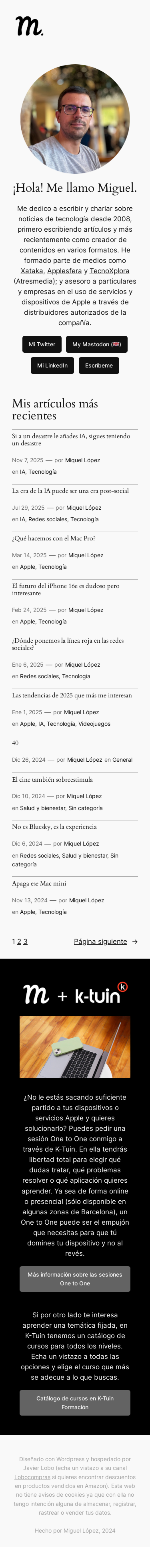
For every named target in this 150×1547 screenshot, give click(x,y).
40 (15, 743)
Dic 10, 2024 (28, 795)
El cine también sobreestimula (52, 780)
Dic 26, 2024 (29, 759)
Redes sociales (47, 519)
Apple (27, 566)
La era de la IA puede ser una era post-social (70, 491)
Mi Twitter (42, 344)
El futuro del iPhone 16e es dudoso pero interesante (66, 590)
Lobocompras (32, 1477)
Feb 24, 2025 (29, 609)
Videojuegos (94, 723)
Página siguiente (106, 941)
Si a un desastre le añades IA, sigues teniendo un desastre (71, 440)
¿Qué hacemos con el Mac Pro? (54, 538)
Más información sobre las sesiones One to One (75, 1279)
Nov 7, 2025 (28, 460)
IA (22, 471)
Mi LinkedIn (52, 365)
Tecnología (42, 471)
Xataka (32, 271)
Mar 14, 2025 (29, 555)
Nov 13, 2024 (30, 900)
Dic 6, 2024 (27, 843)
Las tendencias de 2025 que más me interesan (72, 695)
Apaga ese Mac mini (39, 884)
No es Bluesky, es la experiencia (54, 827)
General (122, 759)
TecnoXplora (110, 271)
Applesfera (64, 271)
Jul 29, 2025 (28, 507)
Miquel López (82, 460)
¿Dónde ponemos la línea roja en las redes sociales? (68, 644)
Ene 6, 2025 (28, 664)
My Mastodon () (96, 344)
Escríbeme (99, 365)
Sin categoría (85, 807)
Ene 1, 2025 (27, 712)
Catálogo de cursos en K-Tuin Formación (75, 1402)
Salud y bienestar (42, 807)
